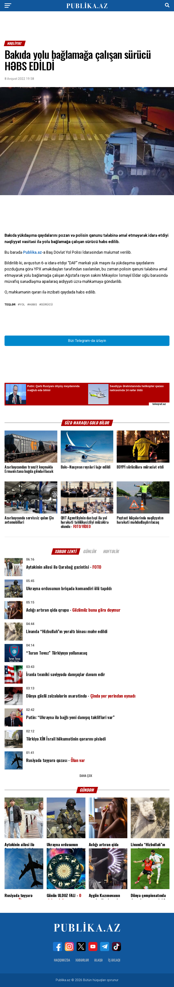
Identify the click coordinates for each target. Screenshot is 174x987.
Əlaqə (98, 960)
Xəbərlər (82, 960)
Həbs (33, 304)
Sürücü (47, 304)
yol (22, 304)
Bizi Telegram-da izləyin (87, 340)
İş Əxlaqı (114, 960)
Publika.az (32, 252)
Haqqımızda (62, 960)
